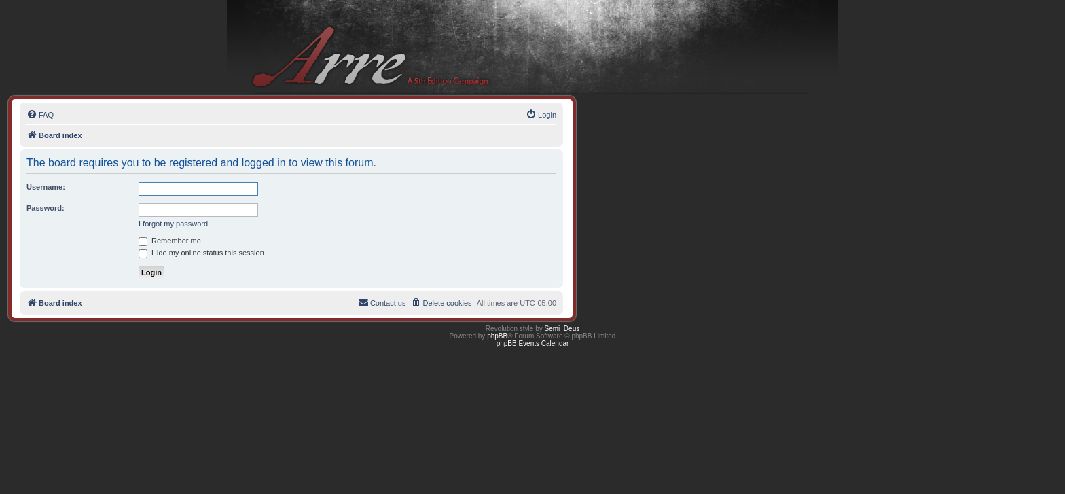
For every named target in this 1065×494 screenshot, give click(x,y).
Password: (45, 208)
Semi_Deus (562, 328)
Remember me (170, 240)
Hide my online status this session (201, 253)
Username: (45, 187)
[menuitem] (40, 115)
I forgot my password (173, 223)
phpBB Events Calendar (533, 343)
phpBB (497, 336)
